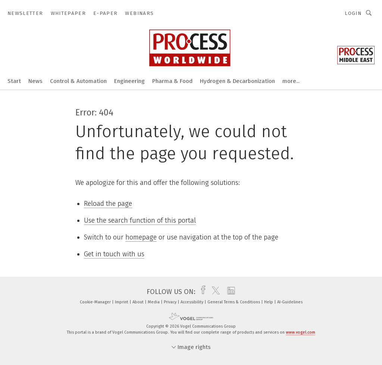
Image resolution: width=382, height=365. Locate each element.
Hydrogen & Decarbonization (237, 81)
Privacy (171, 302)
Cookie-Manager (96, 302)
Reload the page (108, 203)
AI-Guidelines (290, 302)
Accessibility (192, 302)
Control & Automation (78, 81)
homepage (141, 237)
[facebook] (201, 292)
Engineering (129, 81)
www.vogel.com (300, 332)
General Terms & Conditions (234, 302)
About (138, 302)
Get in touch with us (114, 254)
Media (154, 302)
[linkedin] (229, 292)
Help (269, 302)
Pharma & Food (172, 81)
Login (353, 13)
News (35, 81)
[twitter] (214, 292)
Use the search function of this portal (140, 220)
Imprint (122, 302)
